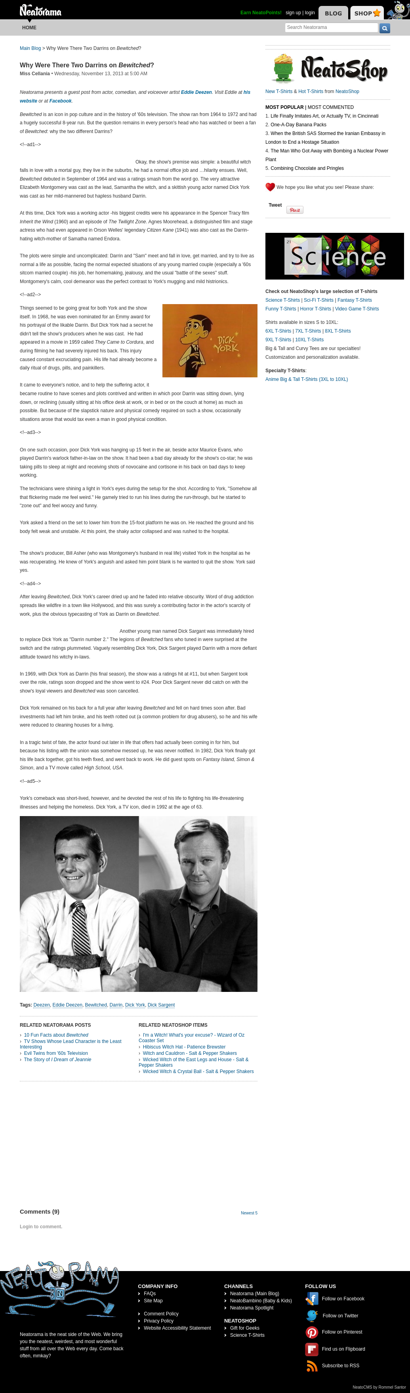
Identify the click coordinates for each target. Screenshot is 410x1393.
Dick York (135, 1005)
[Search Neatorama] (331, 27)
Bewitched (96, 1005)
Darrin (116, 1005)
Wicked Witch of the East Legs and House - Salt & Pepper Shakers (193, 1062)
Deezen (41, 1005)
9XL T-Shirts (278, 340)
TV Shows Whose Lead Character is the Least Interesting (71, 1044)
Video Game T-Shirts (357, 309)
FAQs (150, 1293)
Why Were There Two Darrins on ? (87, 65)
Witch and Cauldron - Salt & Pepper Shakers (190, 1053)
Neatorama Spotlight (251, 1308)
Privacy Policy (159, 1321)
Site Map (153, 1301)
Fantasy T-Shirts (355, 300)
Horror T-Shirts (315, 309)
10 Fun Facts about (56, 1035)
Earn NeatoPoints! (261, 12)
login (310, 12)
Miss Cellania (35, 73)
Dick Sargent (161, 1005)
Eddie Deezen (196, 92)
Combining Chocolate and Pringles (307, 168)
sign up (293, 12)
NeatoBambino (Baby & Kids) (261, 1301)
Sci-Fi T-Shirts (319, 300)
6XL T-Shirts (278, 331)
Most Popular (284, 107)
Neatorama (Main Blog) (254, 1293)
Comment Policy (161, 1314)
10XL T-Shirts (309, 340)
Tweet (275, 205)
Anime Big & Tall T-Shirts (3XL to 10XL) (306, 379)
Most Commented (331, 107)
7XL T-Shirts (308, 331)
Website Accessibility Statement (177, 1328)
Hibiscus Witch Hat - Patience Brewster (184, 1047)
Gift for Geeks (244, 1328)
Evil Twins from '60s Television (56, 1053)
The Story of (57, 1059)
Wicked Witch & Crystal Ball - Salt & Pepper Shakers (198, 1071)
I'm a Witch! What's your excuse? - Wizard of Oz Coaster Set (191, 1037)
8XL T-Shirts (338, 331)
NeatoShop (347, 91)
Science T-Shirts (282, 300)
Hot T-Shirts (310, 91)
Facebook (61, 101)
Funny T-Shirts (280, 309)
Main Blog (30, 48)
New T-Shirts (278, 91)
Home (29, 27)
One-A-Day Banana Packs (298, 125)
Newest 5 (249, 1213)
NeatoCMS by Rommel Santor (379, 1387)
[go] (384, 28)
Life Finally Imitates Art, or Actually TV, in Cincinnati (324, 116)
